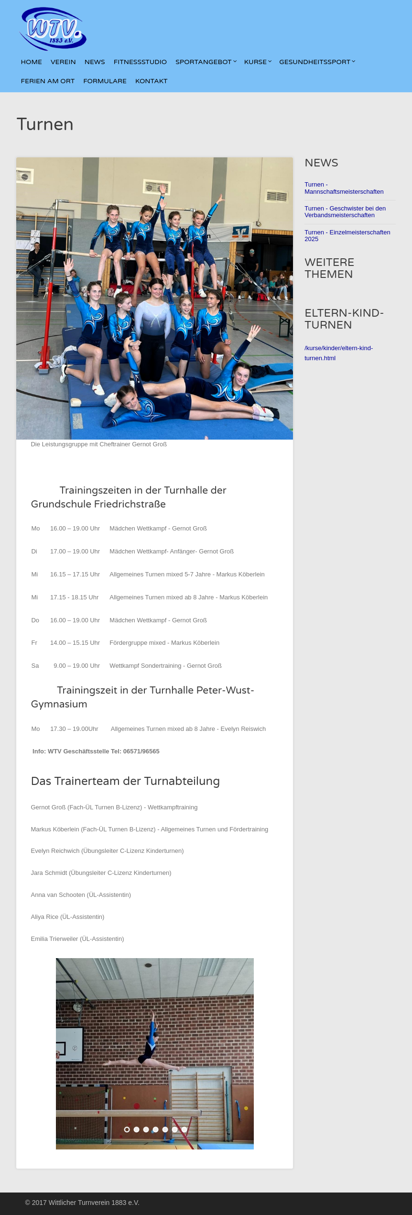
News (95, 62)
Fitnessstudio (140, 62)
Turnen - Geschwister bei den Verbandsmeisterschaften (345, 212)
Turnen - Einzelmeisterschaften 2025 (347, 236)
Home (31, 62)
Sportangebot (206, 62)
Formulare (105, 81)
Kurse (258, 62)
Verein (63, 62)
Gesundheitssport (317, 62)
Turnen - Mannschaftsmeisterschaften (343, 188)
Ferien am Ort (48, 81)
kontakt (151, 81)
